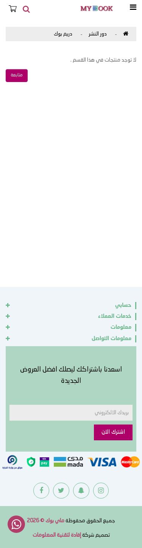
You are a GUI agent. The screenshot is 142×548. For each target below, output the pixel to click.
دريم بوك (63, 34)
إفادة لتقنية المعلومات (57, 535)
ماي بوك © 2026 (45, 520)
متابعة (17, 75)
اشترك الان (113, 432)
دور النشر (98, 34)
